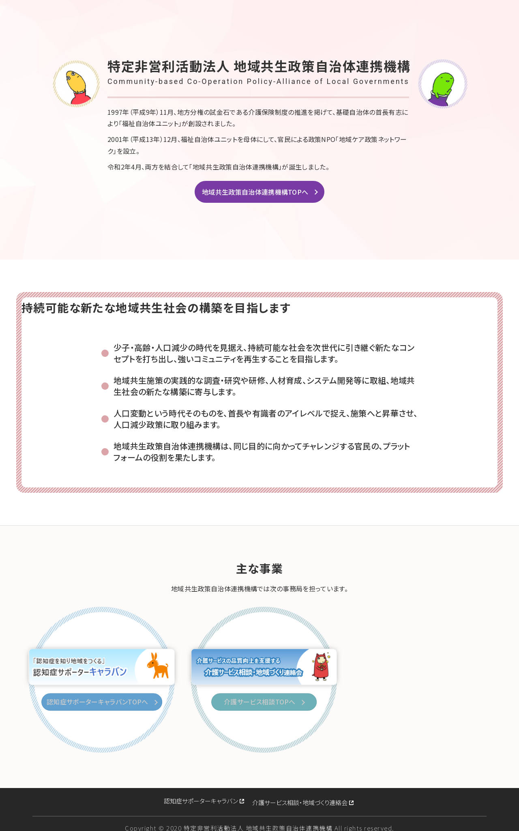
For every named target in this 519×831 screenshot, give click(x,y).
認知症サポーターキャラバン (201, 796)
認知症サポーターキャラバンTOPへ (99, 702)
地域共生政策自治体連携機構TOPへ (255, 192)
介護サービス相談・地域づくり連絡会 (299, 796)
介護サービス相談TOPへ (261, 702)
